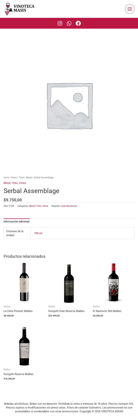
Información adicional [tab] (16, 221)
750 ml (38, 233)
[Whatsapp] (69, 23)
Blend (29, 177)
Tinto (21, 177)
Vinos (14, 177)
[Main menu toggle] (129, 9)
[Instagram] (59, 23)
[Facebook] (78, 23)
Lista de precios (69, 206)
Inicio (6, 177)
